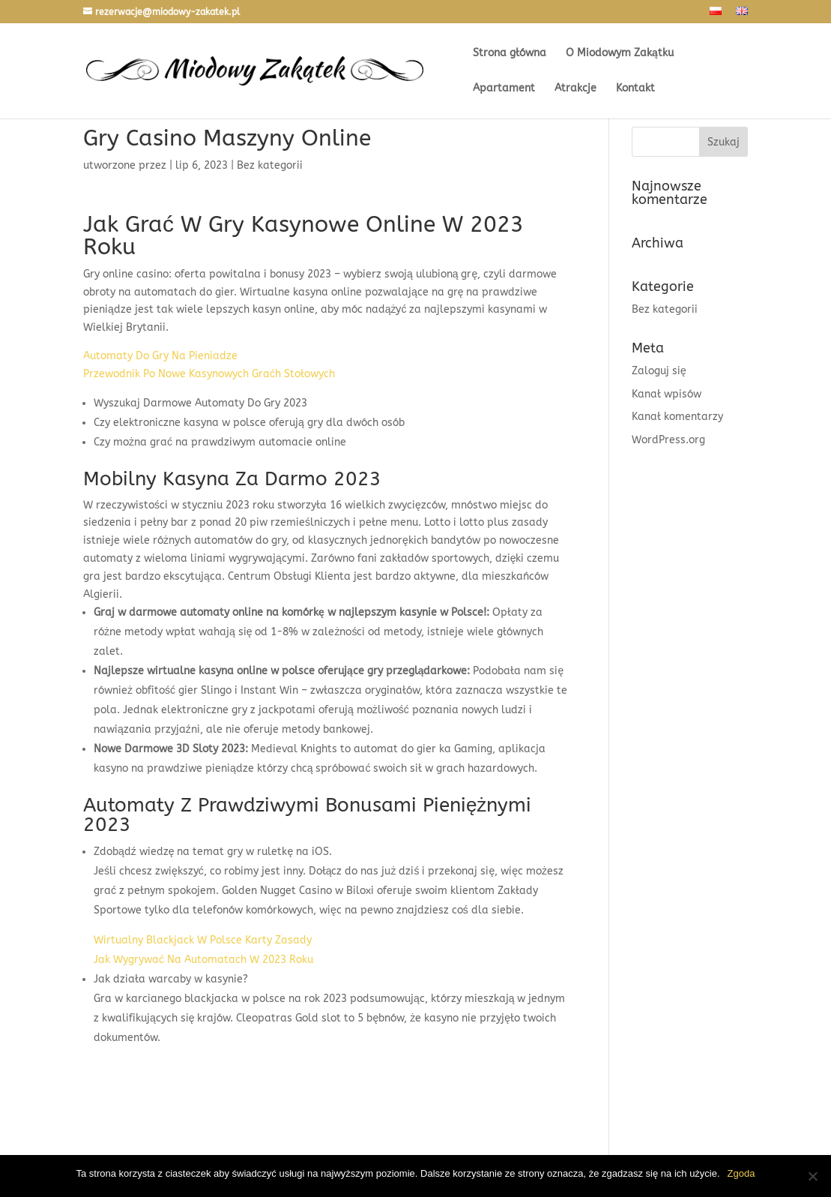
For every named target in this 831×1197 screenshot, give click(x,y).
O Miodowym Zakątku (620, 53)
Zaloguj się (659, 370)
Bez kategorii (665, 309)
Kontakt (635, 88)
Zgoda (741, 1173)
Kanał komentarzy (677, 416)
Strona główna (509, 53)
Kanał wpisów (666, 394)
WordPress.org (668, 440)
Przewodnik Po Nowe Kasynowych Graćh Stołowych (209, 374)
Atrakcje (575, 88)
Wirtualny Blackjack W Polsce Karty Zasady (203, 940)
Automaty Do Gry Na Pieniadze (160, 356)
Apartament (504, 88)
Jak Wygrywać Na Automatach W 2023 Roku (203, 959)
